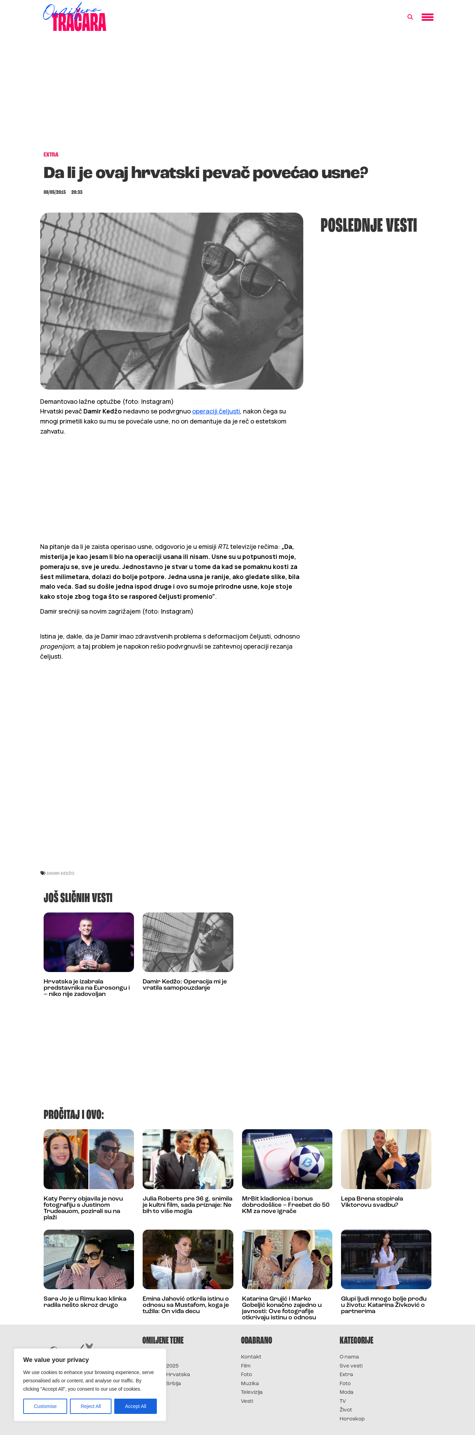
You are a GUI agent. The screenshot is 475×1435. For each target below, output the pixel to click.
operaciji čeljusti (216, 411)
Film (246, 1366)
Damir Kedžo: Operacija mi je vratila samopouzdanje (185, 985)
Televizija (252, 1392)
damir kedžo (60, 873)
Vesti (247, 1401)
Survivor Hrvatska (166, 1375)
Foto (246, 1375)
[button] (410, 17)
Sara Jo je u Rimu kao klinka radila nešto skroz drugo (85, 1302)
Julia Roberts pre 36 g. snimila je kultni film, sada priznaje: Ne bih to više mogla (187, 1205)
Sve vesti (351, 1366)
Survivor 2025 (160, 1366)
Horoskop (352, 1419)
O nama (349, 1357)
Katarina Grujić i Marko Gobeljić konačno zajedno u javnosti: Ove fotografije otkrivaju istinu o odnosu (282, 1308)
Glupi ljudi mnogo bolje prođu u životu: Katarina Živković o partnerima (384, 1305)
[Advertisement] (237, 94)
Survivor (153, 1357)
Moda (346, 1392)
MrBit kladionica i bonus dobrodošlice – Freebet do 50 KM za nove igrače (286, 1205)
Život (346, 1410)
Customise (45, 1406)
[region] (90, 1384)
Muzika (250, 1384)
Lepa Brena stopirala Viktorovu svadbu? (372, 1202)
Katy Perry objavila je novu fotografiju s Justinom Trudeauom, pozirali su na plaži (83, 1208)
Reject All (91, 1406)
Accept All (135, 1406)
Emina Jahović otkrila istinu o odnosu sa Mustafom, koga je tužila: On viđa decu (186, 1305)
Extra (346, 1375)
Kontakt (251, 1357)
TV (343, 1401)
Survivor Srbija (161, 1384)
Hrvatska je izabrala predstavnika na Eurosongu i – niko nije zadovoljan (87, 988)
